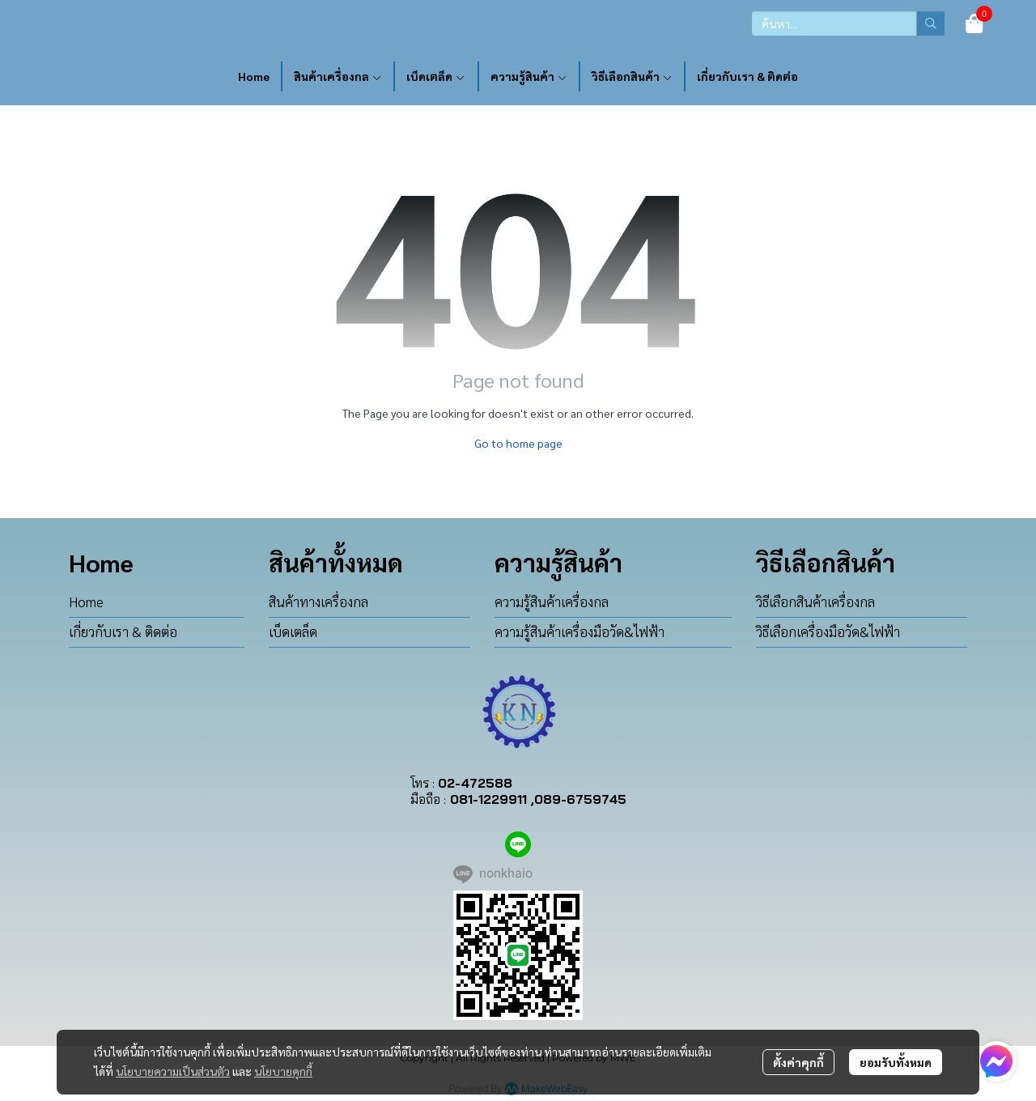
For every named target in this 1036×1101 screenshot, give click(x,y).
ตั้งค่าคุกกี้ (798, 1062)
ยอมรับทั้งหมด (896, 1062)
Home (86, 601)
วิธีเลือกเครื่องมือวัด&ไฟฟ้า (828, 631)
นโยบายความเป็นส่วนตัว (173, 1071)
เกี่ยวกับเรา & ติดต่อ (123, 631)
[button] (848, 23)
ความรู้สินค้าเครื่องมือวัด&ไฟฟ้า (579, 631)
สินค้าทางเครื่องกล (318, 601)
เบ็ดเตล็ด (293, 631)
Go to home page (518, 443)
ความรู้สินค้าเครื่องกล (552, 601)
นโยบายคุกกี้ (283, 1071)
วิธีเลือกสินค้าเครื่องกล (815, 601)
